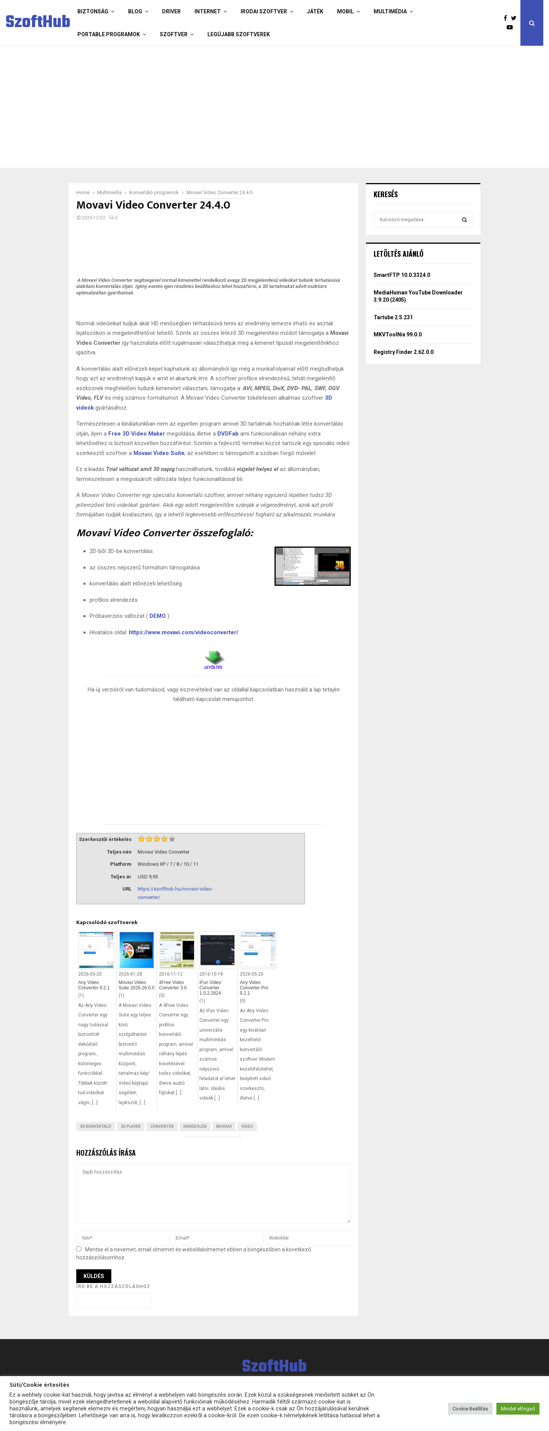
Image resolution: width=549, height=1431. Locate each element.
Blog (135, 11)
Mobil (345, 11)
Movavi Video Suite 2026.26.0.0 (136, 985)
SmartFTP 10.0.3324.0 (402, 275)
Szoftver (174, 34)
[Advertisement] (244, 106)
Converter (162, 1126)
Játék (315, 11)
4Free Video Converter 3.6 (173, 985)
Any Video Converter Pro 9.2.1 (254, 988)
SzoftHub (38, 22)
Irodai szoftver (264, 11)
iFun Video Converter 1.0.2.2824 (210, 988)
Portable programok (108, 34)
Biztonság (92, 11)
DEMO (157, 616)
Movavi (224, 1126)
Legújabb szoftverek (238, 34)
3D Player (131, 1126)
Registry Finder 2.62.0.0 (403, 352)
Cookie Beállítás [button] (470, 1409)
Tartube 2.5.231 (393, 317)
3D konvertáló (95, 1126)
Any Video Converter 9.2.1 (94, 985)
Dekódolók (195, 1126)
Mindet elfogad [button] (518, 1409)
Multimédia (390, 11)
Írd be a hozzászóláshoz (113, 1286)
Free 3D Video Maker (136, 433)
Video (247, 1126)
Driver (171, 11)
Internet (207, 11)
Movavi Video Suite (159, 453)
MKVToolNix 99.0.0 (398, 334)
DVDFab (228, 433)
